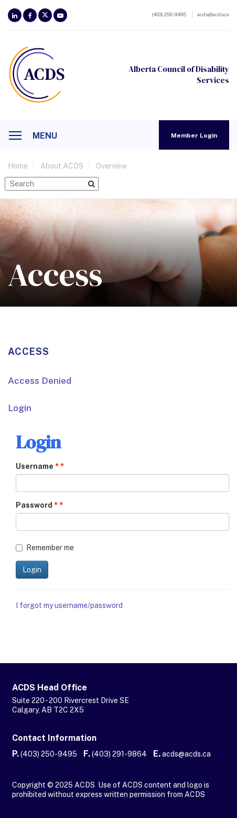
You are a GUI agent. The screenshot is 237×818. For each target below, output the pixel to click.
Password (37, 505)
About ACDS (61, 166)
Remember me (45, 547)
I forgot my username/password (69, 605)
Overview (111, 166)
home (18, 166)
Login (19, 408)
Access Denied (39, 380)
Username (37, 466)
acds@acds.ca (186, 754)
